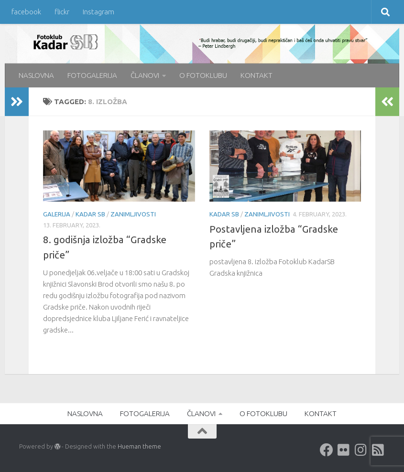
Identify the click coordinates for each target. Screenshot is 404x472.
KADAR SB (90, 214)
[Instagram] (361, 450)
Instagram (98, 12)
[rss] (378, 450)
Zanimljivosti (133, 214)
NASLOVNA (36, 75)
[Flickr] (343, 450)
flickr (62, 12)
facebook (26, 12)
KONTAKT (256, 75)
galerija (56, 214)
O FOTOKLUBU (203, 75)
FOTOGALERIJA (92, 75)
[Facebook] (326, 450)
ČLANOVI (145, 75)
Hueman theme (139, 446)
